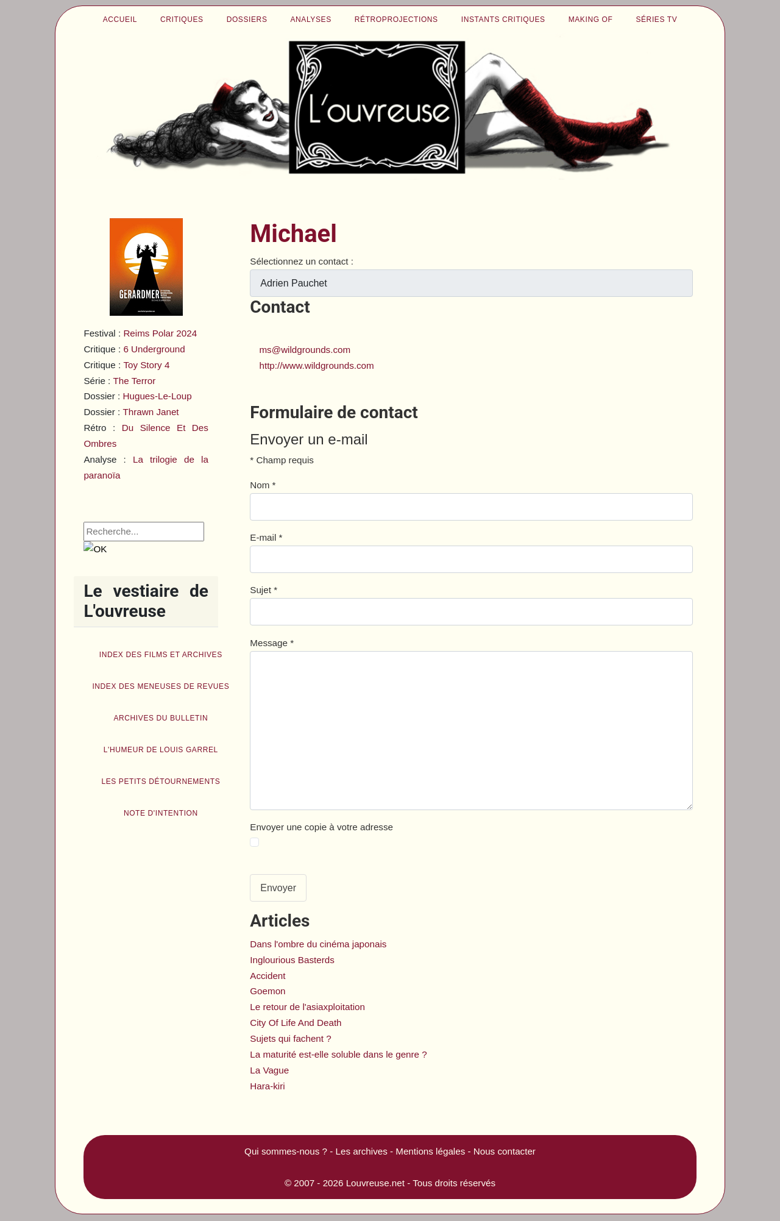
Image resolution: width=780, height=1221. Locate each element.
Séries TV (656, 19)
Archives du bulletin (160, 718)
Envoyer (278, 888)
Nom (262, 485)
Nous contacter (504, 1151)
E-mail (266, 537)
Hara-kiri (267, 1086)
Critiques (182, 19)
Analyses (311, 19)
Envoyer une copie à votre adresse (321, 827)
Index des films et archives (160, 654)
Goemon (267, 991)
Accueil (120, 19)
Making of (591, 19)
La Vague (269, 1070)
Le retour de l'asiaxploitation (307, 1007)
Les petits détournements (160, 781)
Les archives (362, 1151)
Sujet (263, 590)
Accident (267, 975)
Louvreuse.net (375, 1183)
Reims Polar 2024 (160, 333)
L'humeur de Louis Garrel (161, 750)
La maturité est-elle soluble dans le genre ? (338, 1054)
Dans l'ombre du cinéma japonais (318, 944)
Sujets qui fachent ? (290, 1038)
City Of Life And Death (295, 1022)
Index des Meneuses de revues (160, 686)
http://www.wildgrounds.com (316, 365)
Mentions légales (430, 1151)
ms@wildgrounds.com (304, 349)
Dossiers (247, 19)
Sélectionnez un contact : (301, 261)
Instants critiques (503, 19)
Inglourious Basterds (292, 960)
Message (272, 643)
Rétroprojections (396, 19)
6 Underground (154, 349)
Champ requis (282, 460)
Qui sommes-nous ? (285, 1151)
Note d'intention (161, 813)
